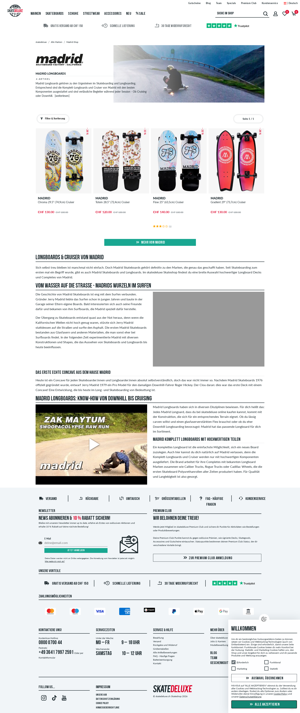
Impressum (103, 687)
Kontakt (157, 663)
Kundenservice (252, 499)
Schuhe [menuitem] (73, 14)
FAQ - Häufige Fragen (164, 656)
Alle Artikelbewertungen (165, 652)
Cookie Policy (102, 703)
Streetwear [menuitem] (91, 14)
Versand (48, 499)
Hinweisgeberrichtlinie (107, 707)
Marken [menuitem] (36, 14)
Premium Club (162, 511)
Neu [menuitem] (128, 14)
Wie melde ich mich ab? (55, 561)
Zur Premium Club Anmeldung (207, 558)
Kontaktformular (47, 657)
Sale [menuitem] (141, 14)
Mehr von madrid (150, 242)
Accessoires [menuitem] (112, 14)
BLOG (213, 653)
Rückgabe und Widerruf (165, 645)
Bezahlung (158, 637)
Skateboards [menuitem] (55, 14)
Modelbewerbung (219, 645)
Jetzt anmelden (76, 550)
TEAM (213, 658)
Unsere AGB (101, 694)
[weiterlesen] (62, 95)
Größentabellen (170, 499)
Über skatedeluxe (219, 637)
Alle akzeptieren (264, 704)
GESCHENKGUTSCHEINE (224, 663)
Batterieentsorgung (162, 659)
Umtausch (129, 499)
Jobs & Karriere (218, 641)
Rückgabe (89, 499)
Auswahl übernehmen (264, 678)
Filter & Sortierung (52, 118)
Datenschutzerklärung (108, 699)
